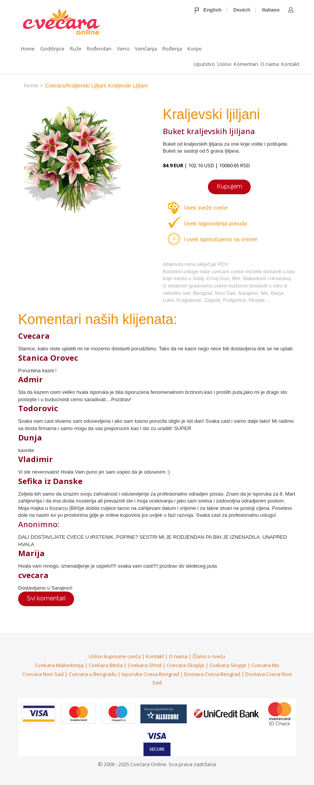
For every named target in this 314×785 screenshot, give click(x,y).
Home (28, 48)
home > (33, 85)
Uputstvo (204, 64)
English (208, 10)
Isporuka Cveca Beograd (150, 674)
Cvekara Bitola (106, 665)
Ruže (75, 48)
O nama (269, 64)
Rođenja (172, 48)
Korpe (194, 48)
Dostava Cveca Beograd (212, 674)
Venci (123, 48)
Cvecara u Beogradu (92, 674)
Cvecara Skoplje (185, 665)
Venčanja (146, 48)
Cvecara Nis (265, 665)
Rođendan (99, 48)
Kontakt (290, 64)
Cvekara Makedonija (59, 665)
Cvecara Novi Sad (43, 674)
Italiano (271, 9)
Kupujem (229, 186)
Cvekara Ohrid (145, 665)
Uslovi (224, 64)
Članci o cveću (208, 656)
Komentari (246, 64)
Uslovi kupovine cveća (115, 656)
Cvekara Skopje (227, 665)
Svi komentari (46, 598)
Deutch (241, 9)
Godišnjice (52, 48)
